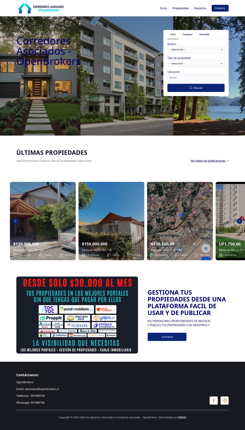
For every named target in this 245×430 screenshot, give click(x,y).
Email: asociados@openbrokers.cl (37, 389)
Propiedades (181, 8)
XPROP (182, 417)
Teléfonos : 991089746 (30, 396)
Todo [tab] (173, 34)
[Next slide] (239, 221)
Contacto (220, 8)
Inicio (163, 8)
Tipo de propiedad (179, 58)
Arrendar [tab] (204, 34)
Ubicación (173, 72)
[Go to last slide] (15, 221)
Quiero (171, 44)
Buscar (196, 88)
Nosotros (200, 8)
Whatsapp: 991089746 (30, 402)
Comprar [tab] (188, 34)
